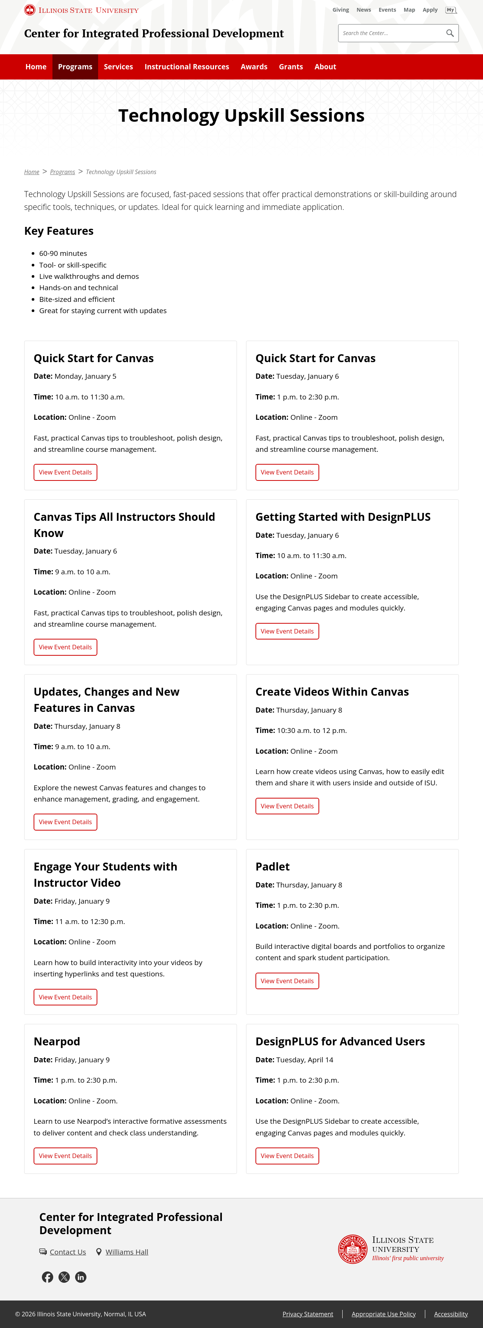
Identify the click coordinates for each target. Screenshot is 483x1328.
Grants (291, 67)
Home (35, 67)
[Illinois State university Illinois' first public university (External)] (391, 1249)
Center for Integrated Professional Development (154, 33)
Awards (254, 67)
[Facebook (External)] (47, 1277)
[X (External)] (64, 1277)
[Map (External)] (409, 10)
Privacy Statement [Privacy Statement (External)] (308, 1314)
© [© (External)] (17, 1314)
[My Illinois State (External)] (451, 10)
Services (118, 67)
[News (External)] (364, 10)
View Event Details (65, 472)
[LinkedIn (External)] (80, 1277)
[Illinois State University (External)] (81, 10)
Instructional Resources (187, 67)
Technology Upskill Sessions (121, 172)
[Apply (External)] (430, 10)
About (326, 67)
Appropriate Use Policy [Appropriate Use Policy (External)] (383, 1314)
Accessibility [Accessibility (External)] (451, 1314)
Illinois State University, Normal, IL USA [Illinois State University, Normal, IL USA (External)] (91, 1314)
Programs (75, 67)
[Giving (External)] (341, 10)
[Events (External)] (387, 10)
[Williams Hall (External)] (121, 1252)
